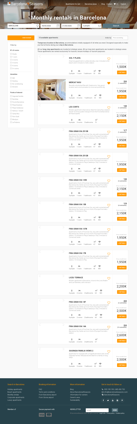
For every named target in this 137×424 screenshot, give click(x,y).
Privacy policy (110, 413)
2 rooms (14, 60)
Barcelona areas (92, 4)
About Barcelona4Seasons (80, 392)
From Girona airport (46, 397)
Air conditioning (16, 84)
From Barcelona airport (47, 395)
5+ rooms (14, 68)
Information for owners (78, 395)
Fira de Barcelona (17, 102)
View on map (26, 38)
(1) (116, 4)
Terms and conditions (47, 392)
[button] (40, 94)
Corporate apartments (15, 397)
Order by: (108, 38)
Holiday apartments (14, 389)
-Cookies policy (119, 413)
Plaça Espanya (16, 105)
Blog (103, 4)
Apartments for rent (74, 4)
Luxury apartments (14, 400)
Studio (13, 54)
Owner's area (75, 397)
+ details (121, 72)
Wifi (12, 78)
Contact (109, 4)
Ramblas (14, 99)
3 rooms (14, 63)
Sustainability (75, 400)
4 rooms (14, 65)
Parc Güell (14, 116)
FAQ (40, 389)
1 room (13, 57)
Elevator (14, 87)
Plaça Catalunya (16, 108)
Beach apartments (14, 392)
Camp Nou (14, 114)
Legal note (102, 413)
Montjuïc (14, 119)
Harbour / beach (16, 111)
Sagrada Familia (16, 96)
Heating (14, 81)
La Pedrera (15, 122)
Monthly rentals (13, 395)
